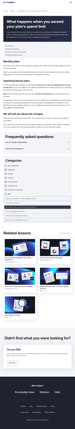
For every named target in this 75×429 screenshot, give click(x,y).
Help (57, 392)
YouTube (23, 406)
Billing (12, 11)
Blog (31, 406)
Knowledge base (24, 392)
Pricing (53, 406)
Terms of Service (50, 412)
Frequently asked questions (13, 55)
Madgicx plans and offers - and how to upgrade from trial (21, 198)
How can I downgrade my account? (15, 211)
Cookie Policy (24, 412)
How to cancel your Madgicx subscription (16, 215)
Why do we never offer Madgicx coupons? (17, 220)
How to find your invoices (12, 203)
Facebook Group (41, 406)
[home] (9, 2)
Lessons (5, 11)
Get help (12, 363)
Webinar (44, 392)
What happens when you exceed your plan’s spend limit (21, 207)
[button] (70, 2)
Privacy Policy (37, 412)
